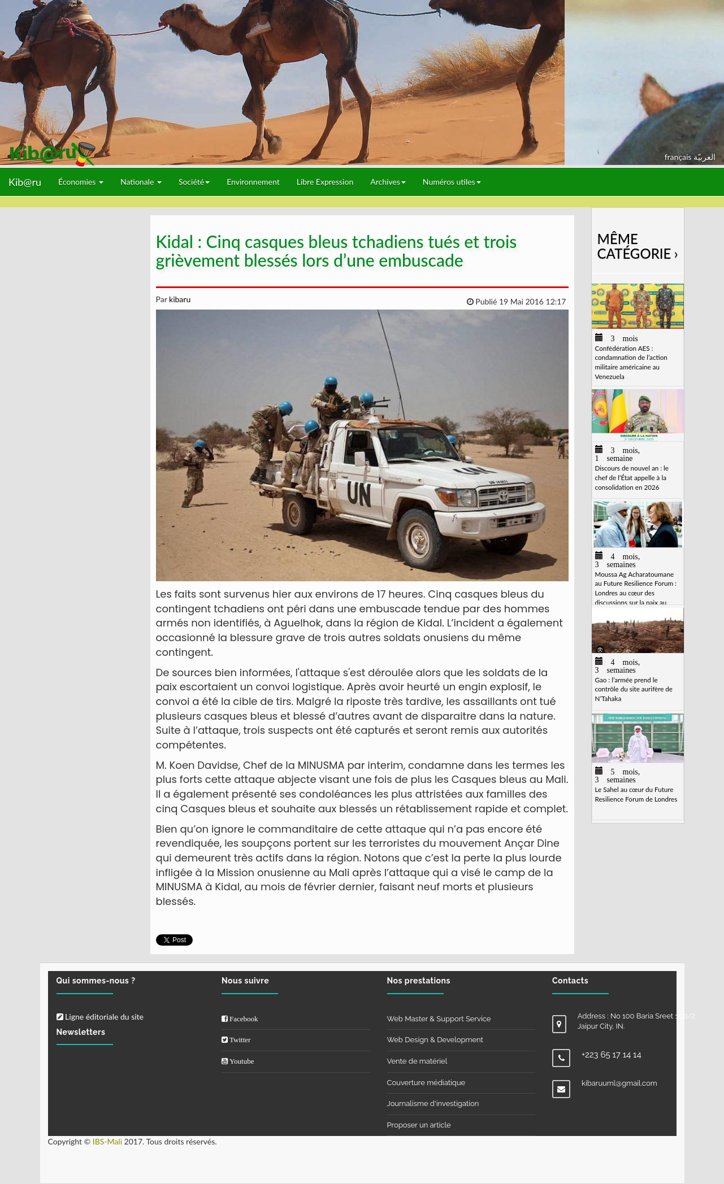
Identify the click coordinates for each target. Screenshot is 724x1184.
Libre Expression (325, 181)
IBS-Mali (107, 1141)
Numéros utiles (452, 181)
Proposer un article (419, 1125)
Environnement (253, 181)
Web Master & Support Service (439, 1019)
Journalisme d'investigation (433, 1103)
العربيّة (704, 157)
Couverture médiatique (426, 1082)
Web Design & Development (435, 1039)
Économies (80, 181)
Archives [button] (388, 181)
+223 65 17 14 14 (611, 1055)
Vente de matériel (417, 1061)
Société (194, 181)
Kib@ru (24, 182)
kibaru (178, 299)
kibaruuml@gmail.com (619, 1083)
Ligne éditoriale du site (100, 1016)
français (679, 157)
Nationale (141, 181)
